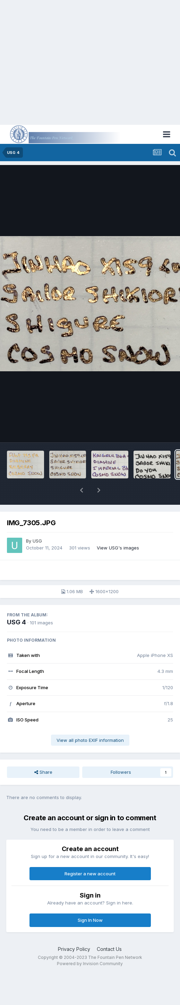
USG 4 (16, 622)
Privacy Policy (74, 949)
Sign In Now (90, 920)
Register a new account (90, 873)
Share (43, 772)
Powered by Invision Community (90, 963)
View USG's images (118, 548)
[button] (81, 490)
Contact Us (109, 949)
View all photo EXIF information (90, 740)
